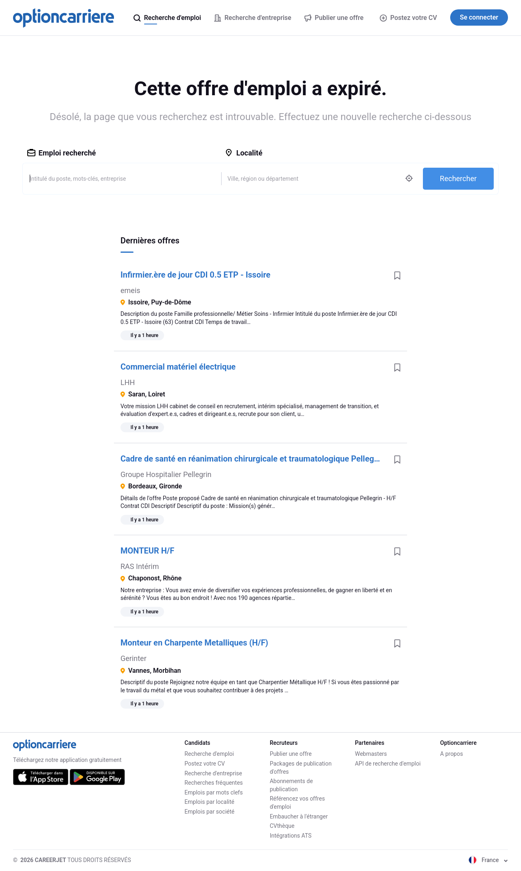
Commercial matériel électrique (178, 367)
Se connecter (479, 17)
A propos (451, 754)
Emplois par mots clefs (213, 792)
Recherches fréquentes (213, 782)
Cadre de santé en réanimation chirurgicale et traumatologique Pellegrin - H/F (253, 459)
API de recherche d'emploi (387, 763)
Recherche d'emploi (209, 754)
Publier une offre (291, 754)
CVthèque (282, 826)
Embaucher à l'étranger (299, 816)
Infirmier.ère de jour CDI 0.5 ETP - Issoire (195, 275)
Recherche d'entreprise (213, 773)
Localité (243, 153)
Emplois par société (209, 811)
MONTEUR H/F (147, 551)
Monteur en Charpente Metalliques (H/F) (194, 643)
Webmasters (371, 754)
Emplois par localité (209, 802)
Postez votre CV (408, 18)
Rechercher (458, 178)
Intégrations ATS (291, 835)
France (488, 860)
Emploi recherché (61, 153)
